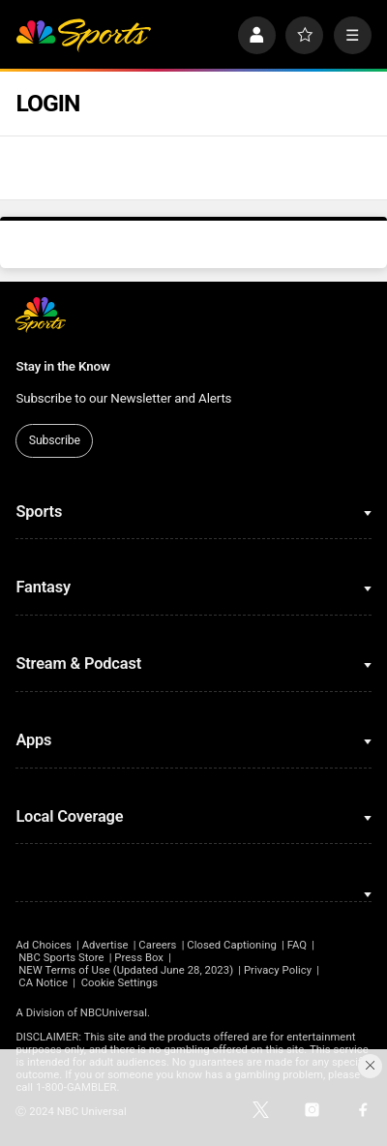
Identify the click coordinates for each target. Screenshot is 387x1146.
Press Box (139, 957)
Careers (157, 945)
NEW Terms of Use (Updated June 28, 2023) (125, 970)
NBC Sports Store (61, 957)
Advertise (105, 945)
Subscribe (54, 440)
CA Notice (43, 983)
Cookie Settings (119, 983)
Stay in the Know (62, 366)
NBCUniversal (113, 1013)
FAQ (297, 945)
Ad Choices (43, 945)
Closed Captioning (232, 945)
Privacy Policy (278, 970)
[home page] (82, 35)
